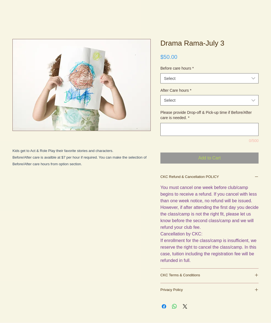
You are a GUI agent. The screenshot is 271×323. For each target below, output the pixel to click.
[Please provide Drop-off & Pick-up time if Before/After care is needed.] (209, 129)
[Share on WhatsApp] (174, 306)
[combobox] (209, 78)
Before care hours (177, 68)
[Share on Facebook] (164, 306)
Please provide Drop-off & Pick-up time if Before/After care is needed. (206, 115)
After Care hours (175, 90)
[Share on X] (185, 306)
